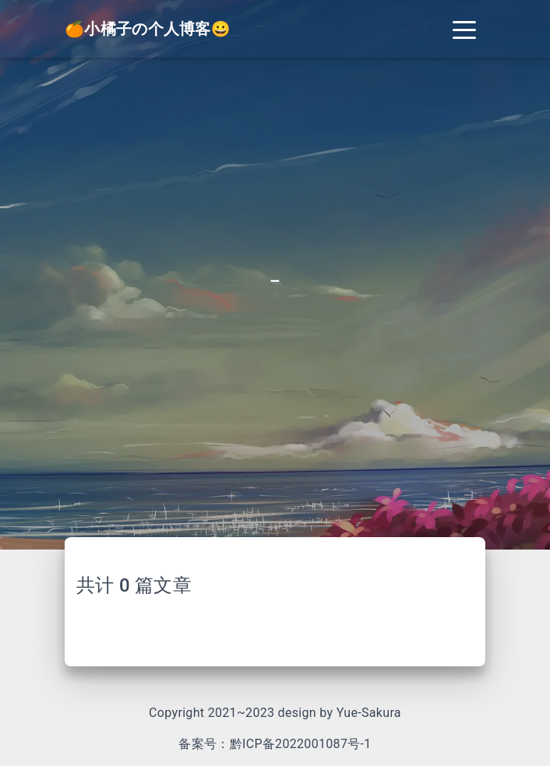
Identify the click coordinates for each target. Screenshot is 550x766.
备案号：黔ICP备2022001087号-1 (274, 743)
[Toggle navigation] (464, 29)
